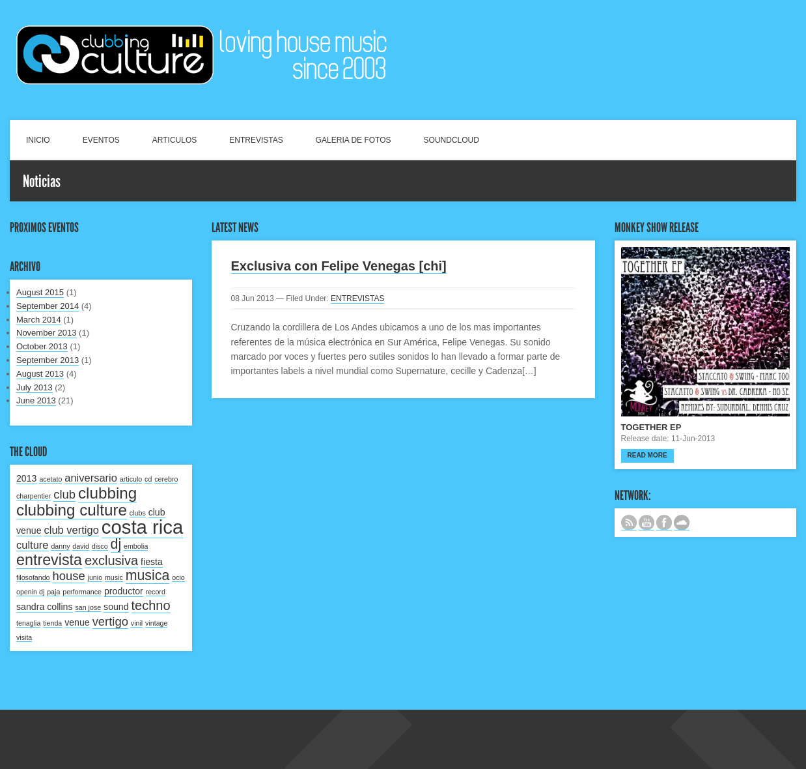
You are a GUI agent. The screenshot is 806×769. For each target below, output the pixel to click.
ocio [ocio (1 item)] (178, 577)
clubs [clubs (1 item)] (138, 513)
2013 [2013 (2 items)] (26, 478)
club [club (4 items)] (64, 494)
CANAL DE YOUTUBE (646, 522)
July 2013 (34, 387)
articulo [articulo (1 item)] (131, 479)
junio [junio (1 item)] (95, 577)
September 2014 (47, 306)
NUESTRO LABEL (681, 522)
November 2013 (46, 333)
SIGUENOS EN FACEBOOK (664, 522)
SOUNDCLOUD (451, 140)
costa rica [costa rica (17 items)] (143, 527)
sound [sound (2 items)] (116, 607)
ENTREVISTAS (256, 140)
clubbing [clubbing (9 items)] (107, 493)
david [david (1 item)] (80, 546)
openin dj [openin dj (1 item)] (30, 592)
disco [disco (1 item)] (100, 546)
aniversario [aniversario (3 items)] (90, 478)
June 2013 (36, 400)
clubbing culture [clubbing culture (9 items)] (71, 510)
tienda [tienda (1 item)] (52, 623)
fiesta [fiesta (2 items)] (152, 562)
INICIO (38, 140)
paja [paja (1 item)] (53, 592)
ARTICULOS (174, 140)
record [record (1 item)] (155, 592)
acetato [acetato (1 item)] (50, 479)
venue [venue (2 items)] (77, 622)
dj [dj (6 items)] (116, 544)
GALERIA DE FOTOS (353, 140)
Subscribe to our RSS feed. (629, 522)
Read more (647, 455)
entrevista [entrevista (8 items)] (49, 559)
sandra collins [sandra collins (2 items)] (44, 607)
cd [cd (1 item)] (148, 479)
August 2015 (40, 292)
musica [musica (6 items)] (148, 575)
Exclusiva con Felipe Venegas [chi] (339, 266)
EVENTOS (101, 140)
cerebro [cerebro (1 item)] (166, 479)
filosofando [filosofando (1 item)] (33, 577)
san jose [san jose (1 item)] (88, 607)
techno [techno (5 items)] (151, 605)
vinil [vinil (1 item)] (137, 623)
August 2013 (40, 374)
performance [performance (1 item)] (82, 592)
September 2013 (47, 360)
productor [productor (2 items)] (123, 591)
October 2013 (42, 346)
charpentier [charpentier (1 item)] (33, 496)
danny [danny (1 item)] (60, 546)
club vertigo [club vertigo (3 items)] (71, 530)
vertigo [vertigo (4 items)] (110, 621)
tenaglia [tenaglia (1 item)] (28, 623)
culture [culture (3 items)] (32, 545)
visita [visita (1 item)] (24, 637)
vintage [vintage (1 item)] (156, 623)
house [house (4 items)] (68, 576)
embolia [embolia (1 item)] (136, 546)
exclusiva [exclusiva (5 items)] (111, 560)
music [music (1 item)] (114, 577)
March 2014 (38, 320)
